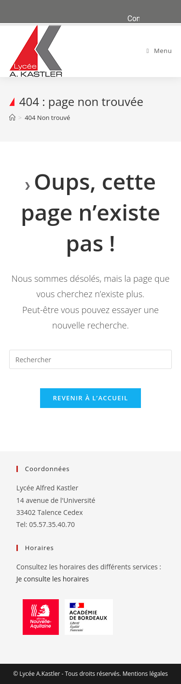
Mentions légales (145, 674)
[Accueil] (12, 117)
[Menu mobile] (159, 50)
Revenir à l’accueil (90, 398)
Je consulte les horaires (52, 578)
